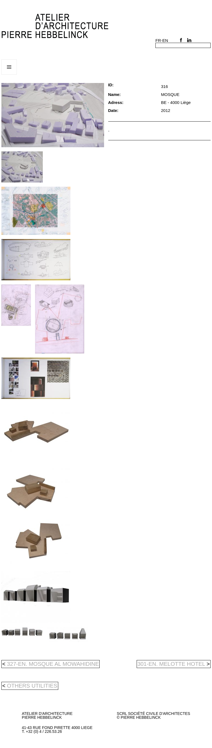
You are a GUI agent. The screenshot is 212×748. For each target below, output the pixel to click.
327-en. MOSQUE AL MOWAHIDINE (50, 664)
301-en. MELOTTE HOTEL (173, 664)
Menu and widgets (9, 74)
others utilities (32, 686)
